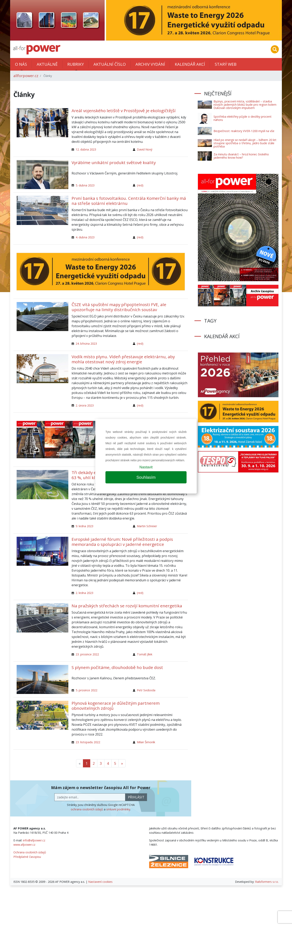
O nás (21, 64)
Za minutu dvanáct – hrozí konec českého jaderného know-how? (241, 155)
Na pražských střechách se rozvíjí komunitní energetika (127, 606)
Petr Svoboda (146, 690)
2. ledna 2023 (84, 593)
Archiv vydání (150, 64)
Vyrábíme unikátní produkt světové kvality (114, 162)
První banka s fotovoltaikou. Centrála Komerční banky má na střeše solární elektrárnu (129, 200)
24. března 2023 (86, 343)
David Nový (144, 149)
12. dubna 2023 (86, 149)
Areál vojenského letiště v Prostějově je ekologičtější (124, 110)
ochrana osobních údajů (87, 809)
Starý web (225, 64)
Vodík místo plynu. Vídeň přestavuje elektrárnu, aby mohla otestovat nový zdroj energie (123, 359)
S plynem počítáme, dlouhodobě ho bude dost (117, 667)
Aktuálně (47, 64)
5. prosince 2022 (86, 690)
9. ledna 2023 (84, 526)
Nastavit (145, 467)
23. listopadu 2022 (88, 742)
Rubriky (75, 64)
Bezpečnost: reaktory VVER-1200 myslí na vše (244, 131)
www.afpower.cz (24, 844)
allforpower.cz (25, 75)
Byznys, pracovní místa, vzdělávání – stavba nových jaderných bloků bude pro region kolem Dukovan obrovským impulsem (245, 104)
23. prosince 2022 (87, 654)
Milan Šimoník (146, 742)
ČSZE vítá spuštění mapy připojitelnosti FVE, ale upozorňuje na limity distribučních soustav (119, 307)
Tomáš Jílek (144, 654)
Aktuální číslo (109, 64)
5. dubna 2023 (85, 185)
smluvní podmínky (118, 809)
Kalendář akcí (190, 64)
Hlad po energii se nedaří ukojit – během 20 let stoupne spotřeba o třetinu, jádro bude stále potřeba (245, 143)
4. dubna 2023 (85, 237)
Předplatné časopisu (27, 857)
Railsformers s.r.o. (267, 882)
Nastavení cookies (100, 882)
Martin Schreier (147, 526)
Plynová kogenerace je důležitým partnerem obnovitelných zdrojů (116, 705)
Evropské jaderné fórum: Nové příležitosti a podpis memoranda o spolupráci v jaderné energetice (122, 541)
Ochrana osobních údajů (29, 852)
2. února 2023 (85, 405)
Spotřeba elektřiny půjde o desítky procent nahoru (243, 118)
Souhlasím (146, 477)
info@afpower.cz (34, 840)
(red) (140, 185)
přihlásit (136, 797)
